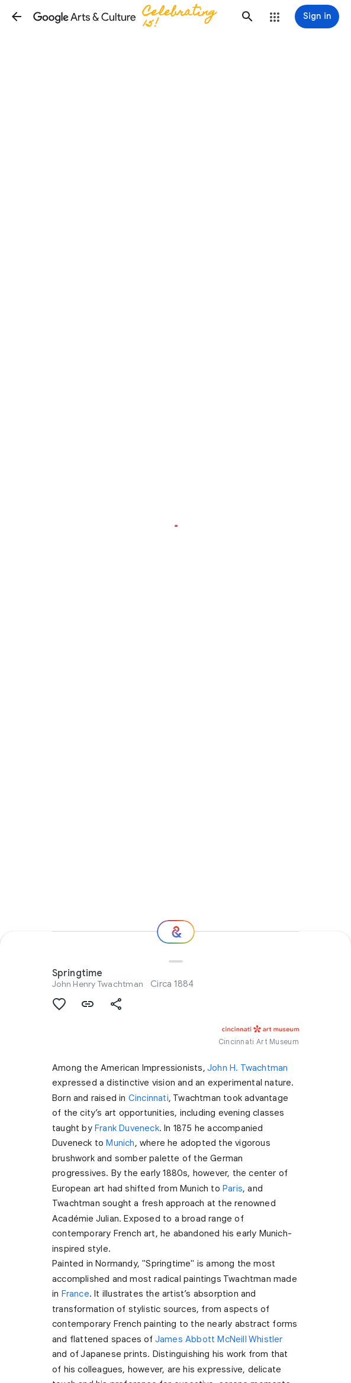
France (75, 1293)
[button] (16, 16)
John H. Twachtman (247, 1068)
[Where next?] (176, 932)
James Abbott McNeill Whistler (219, 1339)
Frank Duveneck (127, 1128)
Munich (120, 1143)
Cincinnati (148, 1098)
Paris (233, 1188)
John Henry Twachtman (97, 984)
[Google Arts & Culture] (132, 16)
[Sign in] (317, 16)
